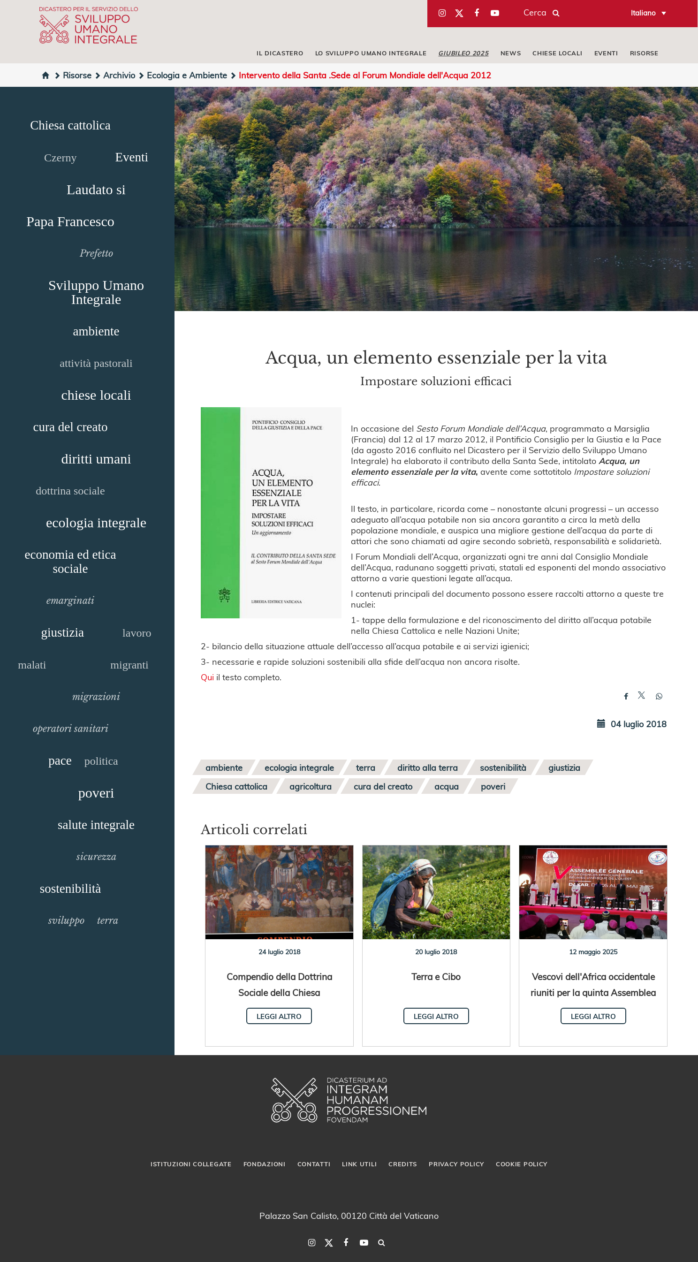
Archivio (114, 75)
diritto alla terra (427, 767)
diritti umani (96, 458)
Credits (402, 1164)
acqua (446, 786)
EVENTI (606, 53)
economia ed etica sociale (70, 561)
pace (59, 760)
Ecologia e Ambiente (182, 75)
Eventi (131, 157)
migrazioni (96, 696)
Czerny (60, 158)
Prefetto (96, 253)
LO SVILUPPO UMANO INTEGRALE (371, 53)
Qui (207, 677)
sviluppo (66, 920)
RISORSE (644, 53)
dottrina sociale (70, 491)
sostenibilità (70, 889)
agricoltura (310, 786)
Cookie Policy (521, 1164)
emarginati (70, 600)
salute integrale (96, 825)
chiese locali (96, 395)
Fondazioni (264, 1164)
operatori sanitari (70, 728)
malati (32, 665)
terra (107, 920)
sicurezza (96, 856)
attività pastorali (96, 363)
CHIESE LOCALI (557, 53)
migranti (129, 665)
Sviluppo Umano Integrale (96, 292)
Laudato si (96, 189)
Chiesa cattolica (70, 125)
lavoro (136, 633)
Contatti (314, 1164)
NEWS (511, 53)
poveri (96, 792)
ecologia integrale (96, 522)
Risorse (72, 75)
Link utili (359, 1164)
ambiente (96, 331)
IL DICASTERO (280, 53)
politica (101, 761)
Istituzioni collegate (191, 1164)
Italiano (643, 12)
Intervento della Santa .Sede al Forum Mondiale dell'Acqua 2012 (360, 75)
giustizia (62, 632)
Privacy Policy (456, 1164)
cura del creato (70, 427)
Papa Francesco (70, 221)
